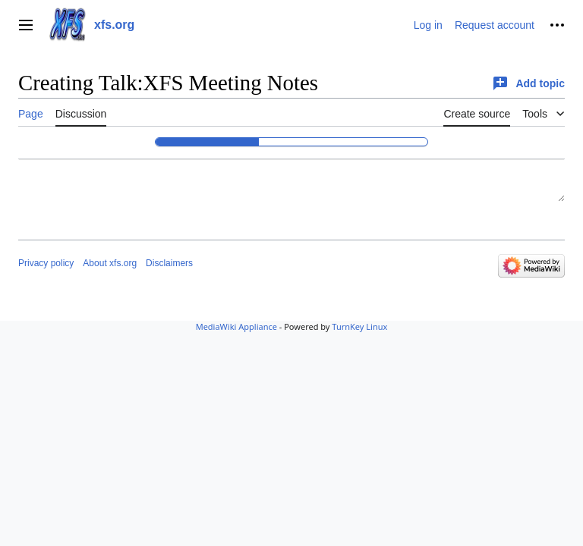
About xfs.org (110, 263)
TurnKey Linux (359, 326)
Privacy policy (46, 263)
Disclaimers (169, 263)
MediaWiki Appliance (236, 326)
